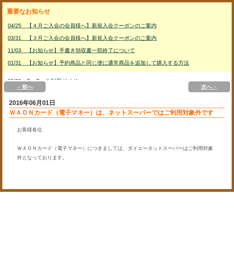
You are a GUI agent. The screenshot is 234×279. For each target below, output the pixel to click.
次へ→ (209, 87)
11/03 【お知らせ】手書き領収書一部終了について (71, 50)
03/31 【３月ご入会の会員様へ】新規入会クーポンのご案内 (82, 38)
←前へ (25, 87)
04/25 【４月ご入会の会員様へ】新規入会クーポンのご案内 (82, 25)
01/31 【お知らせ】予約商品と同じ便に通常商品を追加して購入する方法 (98, 63)
